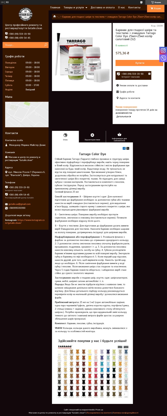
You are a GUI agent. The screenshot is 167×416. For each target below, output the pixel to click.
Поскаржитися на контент (99, 413)
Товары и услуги (74, 7)
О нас (121, 7)
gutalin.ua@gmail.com (20, 204)
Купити (139, 63)
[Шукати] (46, 45)
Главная (55, 7)
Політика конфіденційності (125, 413)
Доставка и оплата (103, 7)
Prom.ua (99, 410)
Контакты (134, 7)
